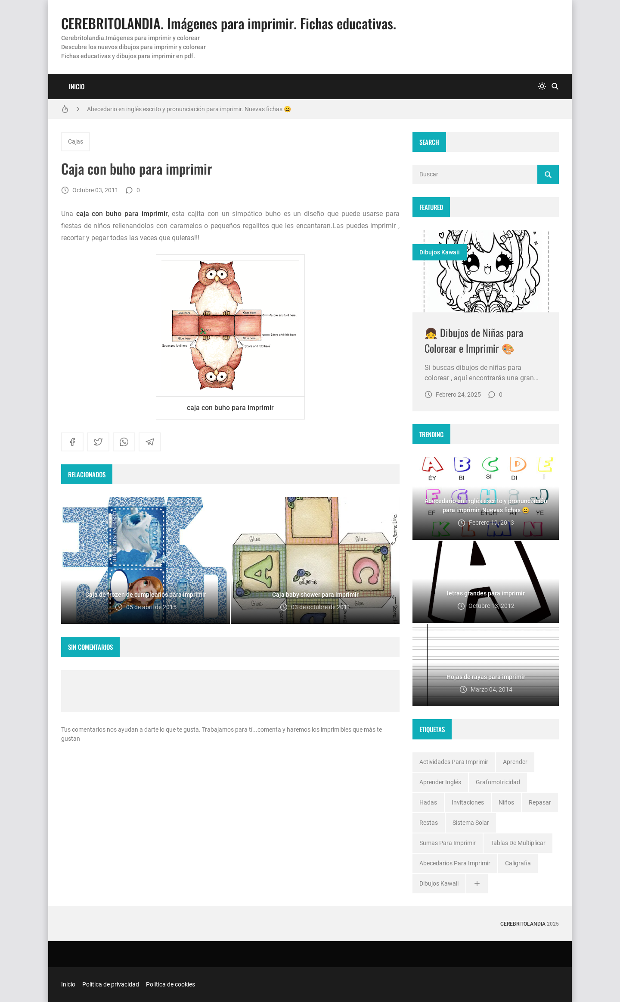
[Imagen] (485, 271)
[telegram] (150, 441)
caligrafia (518, 863)
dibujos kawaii (439, 252)
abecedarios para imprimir (454, 863)
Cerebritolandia (523, 924)
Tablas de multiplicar (518, 842)
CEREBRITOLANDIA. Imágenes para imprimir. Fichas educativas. (228, 23)
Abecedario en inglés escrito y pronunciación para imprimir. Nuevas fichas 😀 (189, 109)
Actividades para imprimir (453, 761)
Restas (428, 822)
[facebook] (72, 441)
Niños (506, 802)
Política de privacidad (110, 984)
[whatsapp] (124, 441)
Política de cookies (170, 984)
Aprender (515, 761)
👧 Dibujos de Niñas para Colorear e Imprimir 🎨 (474, 340)
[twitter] (98, 441)
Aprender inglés (440, 782)
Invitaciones (468, 802)
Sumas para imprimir (447, 842)
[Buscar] (555, 86)
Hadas (428, 802)
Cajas (75, 141)
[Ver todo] (477, 883)
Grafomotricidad (498, 782)
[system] (542, 86)
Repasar (540, 802)
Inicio (76, 86)
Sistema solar (471, 822)
